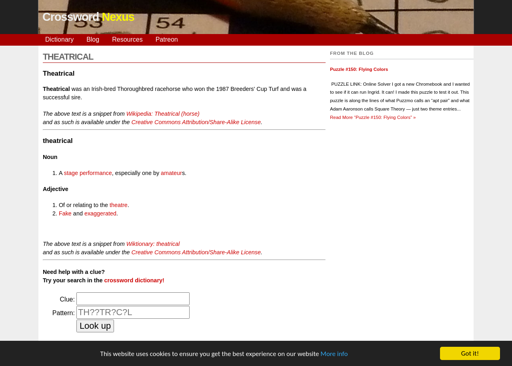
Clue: (67, 299)
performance (96, 173)
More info (334, 354)
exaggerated (100, 213)
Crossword (88, 16)
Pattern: (63, 313)
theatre (119, 205)
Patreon (167, 39)
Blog (92, 39)
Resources (127, 39)
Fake (65, 213)
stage (71, 173)
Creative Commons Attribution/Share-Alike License (195, 122)
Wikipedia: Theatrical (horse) (163, 114)
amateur (171, 173)
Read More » (373, 117)
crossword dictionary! (134, 280)
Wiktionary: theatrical (153, 244)
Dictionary (59, 39)
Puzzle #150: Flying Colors (359, 69)
